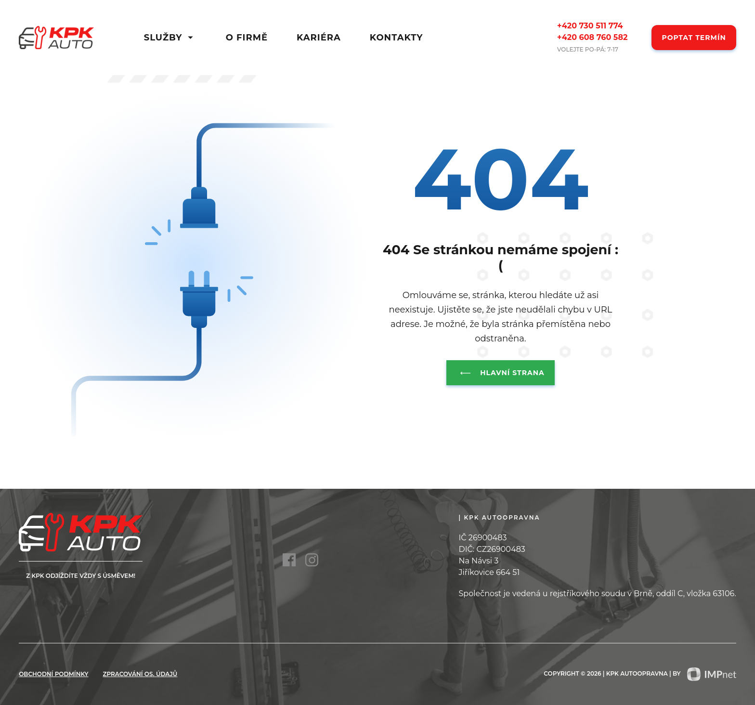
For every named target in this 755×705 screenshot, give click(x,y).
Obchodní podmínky (53, 674)
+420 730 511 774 (590, 25)
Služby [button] (170, 37)
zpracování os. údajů (140, 674)
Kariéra (319, 37)
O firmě (247, 37)
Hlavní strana (500, 372)
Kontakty (396, 37)
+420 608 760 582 (592, 37)
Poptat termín (694, 37)
